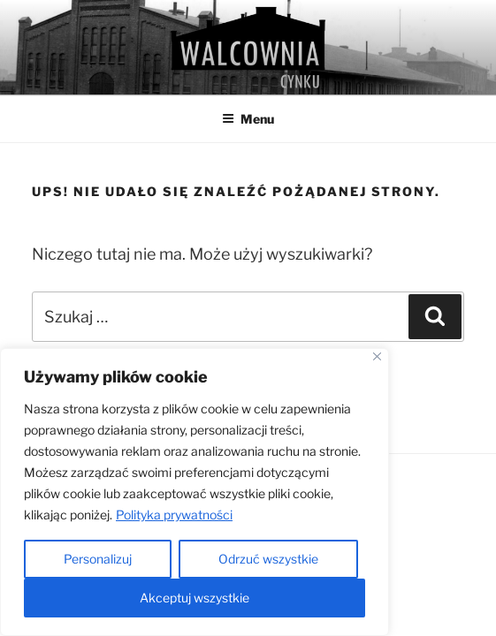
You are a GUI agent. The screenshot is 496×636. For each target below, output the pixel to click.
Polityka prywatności (174, 514)
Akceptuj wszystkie (194, 597)
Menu (248, 118)
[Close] (377, 356)
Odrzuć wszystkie (268, 558)
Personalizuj (98, 558)
